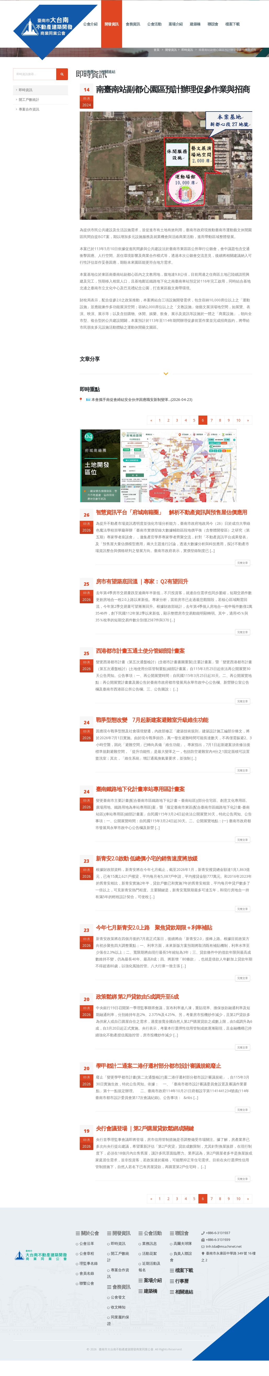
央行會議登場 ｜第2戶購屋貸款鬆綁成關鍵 (145, 1128)
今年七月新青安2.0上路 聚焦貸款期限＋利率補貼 (154, 927)
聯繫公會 (86, 1283)
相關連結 (108, 77)
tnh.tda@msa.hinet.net (224, 1246)
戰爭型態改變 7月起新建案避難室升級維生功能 (152, 719)
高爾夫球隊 (183, 1243)
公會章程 (86, 1253)
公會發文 (118, 1297)
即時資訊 (25, 90)
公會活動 (154, 30)
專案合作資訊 (29, 109)
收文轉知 (118, 1307)
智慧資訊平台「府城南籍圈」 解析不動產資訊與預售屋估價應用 (171, 512)
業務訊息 (149, 1243)
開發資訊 (112, 30)
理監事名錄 (88, 1263)
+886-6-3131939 (218, 1239)
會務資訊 (133, 30)
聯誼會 (213, 30)
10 (238, 420)
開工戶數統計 (29, 99)
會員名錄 (86, 1273)
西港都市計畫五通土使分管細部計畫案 (140, 650)
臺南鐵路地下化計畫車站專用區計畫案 (140, 789)
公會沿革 (86, 1243)
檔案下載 (232, 30)
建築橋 (195, 30)
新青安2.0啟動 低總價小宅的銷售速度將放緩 (147, 858)
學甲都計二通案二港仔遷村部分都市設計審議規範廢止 (158, 1065)
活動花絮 (149, 1253)
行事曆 (88, 77)
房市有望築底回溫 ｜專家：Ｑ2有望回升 (142, 581)
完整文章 (242, 563)
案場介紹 (176, 30)
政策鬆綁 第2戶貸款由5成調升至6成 (137, 996)
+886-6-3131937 (218, 1233)
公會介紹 (90, 30)
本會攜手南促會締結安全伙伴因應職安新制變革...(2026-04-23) (141, 399)
